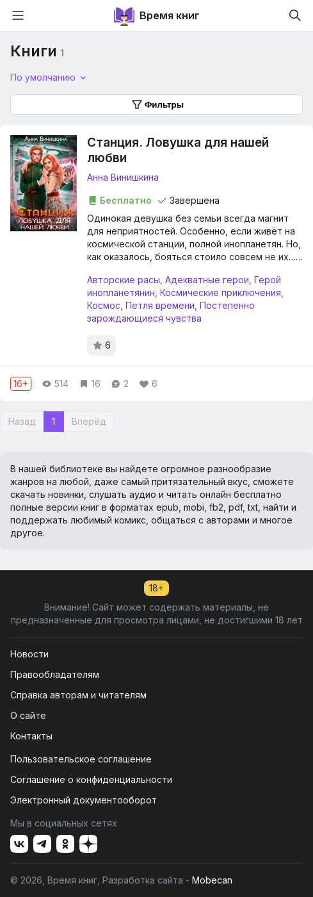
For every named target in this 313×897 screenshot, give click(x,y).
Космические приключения (220, 292)
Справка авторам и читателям (78, 694)
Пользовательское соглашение (81, 758)
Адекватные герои (207, 279)
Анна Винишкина (123, 177)
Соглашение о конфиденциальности (91, 779)
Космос (103, 305)
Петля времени (160, 305)
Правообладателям (54, 674)
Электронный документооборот (83, 799)
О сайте (28, 715)
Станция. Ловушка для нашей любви (178, 150)
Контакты (31, 735)
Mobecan (212, 880)
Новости (29, 653)
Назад (22, 421)
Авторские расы (123, 279)
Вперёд (89, 421)
